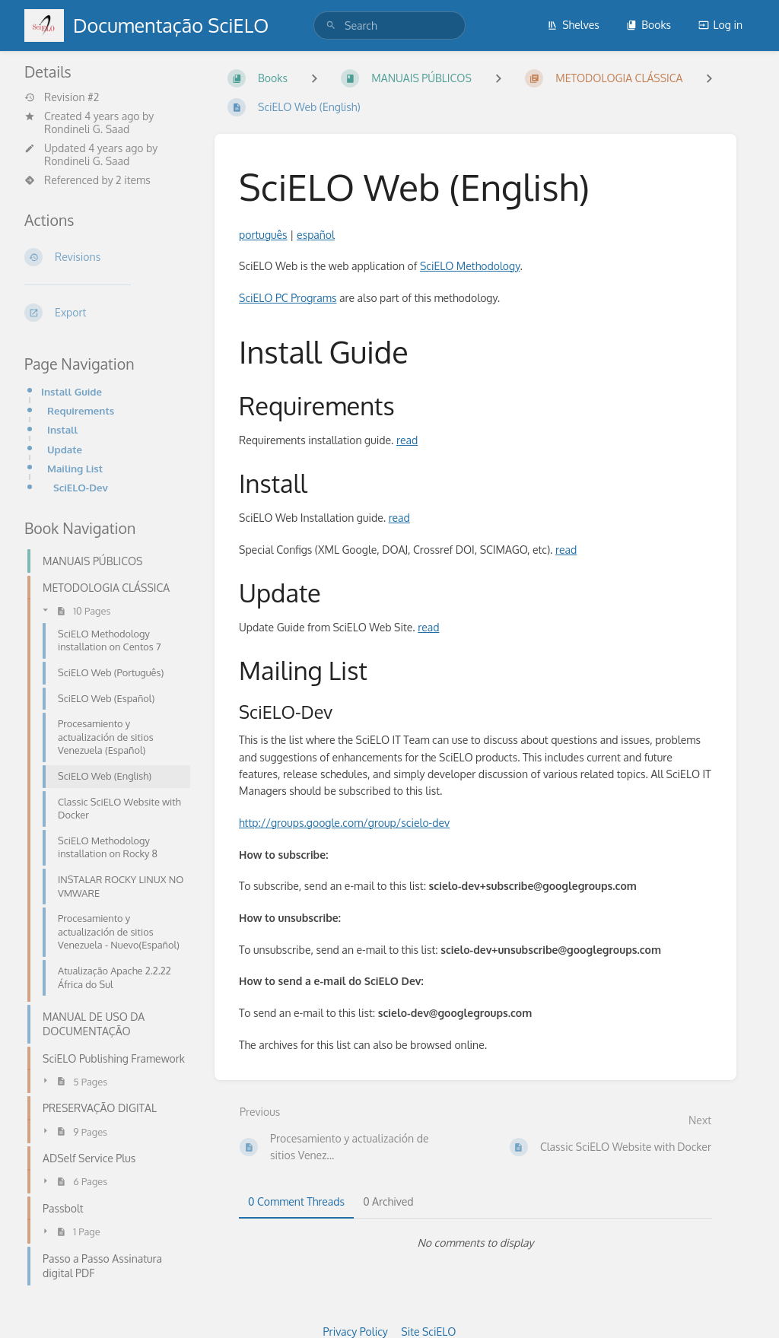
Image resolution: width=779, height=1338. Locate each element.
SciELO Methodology (470, 265)
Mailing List (75, 468)
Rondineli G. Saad (86, 128)
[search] (389, 25)
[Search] (331, 25)
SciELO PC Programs (287, 297)
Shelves (573, 24)
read (407, 440)
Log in (720, 24)
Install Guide (71, 391)
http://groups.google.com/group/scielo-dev (344, 822)
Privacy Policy (355, 1331)
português (263, 234)
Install (62, 429)
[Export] (107, 312)
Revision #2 (61, 97)
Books (648, 24)
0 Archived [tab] (388, 1201)
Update (64, 449)
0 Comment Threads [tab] (296, 1201)
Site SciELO (428, 1331)
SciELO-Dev (80, 487)
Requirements (80, 410)
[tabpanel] (475, 1243)
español (316, 234)
